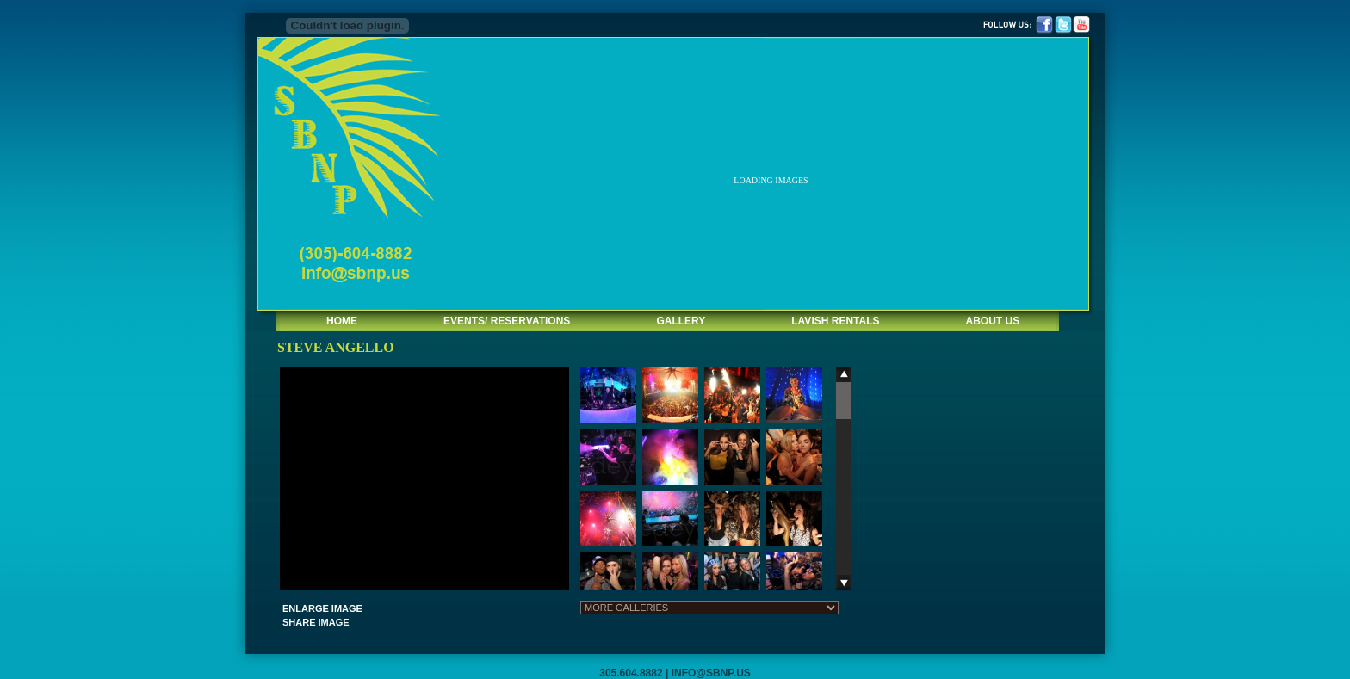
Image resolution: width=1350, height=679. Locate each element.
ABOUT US (993, 321)
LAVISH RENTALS (835, 321)
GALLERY (680, 321)
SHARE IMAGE (316, 622)
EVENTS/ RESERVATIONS (506, 321)
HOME (341, 321)
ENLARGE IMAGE (322, 608)
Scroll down (843, 582)
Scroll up (843, 374)
